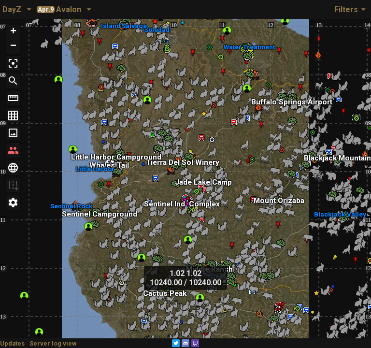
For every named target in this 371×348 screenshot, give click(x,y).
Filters (351, 9)
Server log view (52, 343)
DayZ (11, 9)
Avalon (59, 9)
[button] (13, 32)
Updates (12, 343)
